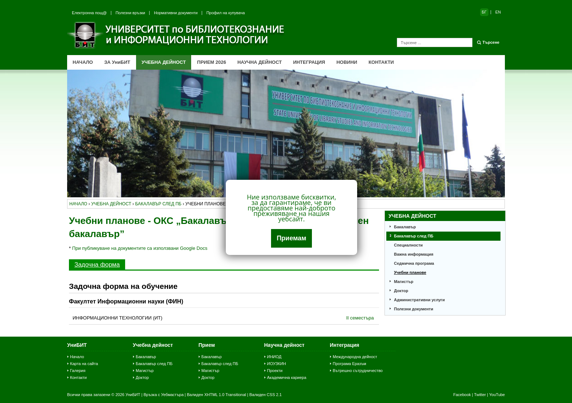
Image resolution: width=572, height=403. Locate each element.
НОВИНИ (346, 62)
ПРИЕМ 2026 (211, 62)
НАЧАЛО (83, 62)
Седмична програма (414, 263)
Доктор (401, 290)
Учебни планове (410, 272)
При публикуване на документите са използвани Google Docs (140, 248)
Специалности (408, 245)
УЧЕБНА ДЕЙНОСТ (164, 62)
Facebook (462, 394)
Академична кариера (286, 377)
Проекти (274, 370)
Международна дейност (355, 356)
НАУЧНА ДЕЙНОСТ (259, 62)
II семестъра (360, 318)
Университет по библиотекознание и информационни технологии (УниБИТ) (176, 35)
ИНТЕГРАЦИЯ (309, 62)
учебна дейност (111, 203)
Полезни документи (413, 309)
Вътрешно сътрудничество (358, 370)
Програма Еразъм (349, 363)
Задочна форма (97, 264)
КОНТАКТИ (381, 62)
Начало (77, 356)
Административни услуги (419, 300)
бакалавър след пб (158, 203)
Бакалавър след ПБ (413, 236)
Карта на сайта (84, 363)
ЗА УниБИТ (117, 62)
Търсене (491, 42)
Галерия (77, 370)
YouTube (497, 394)
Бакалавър (405, 227)
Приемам (291, 238)
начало (78, 203)
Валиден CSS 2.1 (265, 394)
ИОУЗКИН (276, 363)
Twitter (480, 394)
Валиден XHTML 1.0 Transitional (216, 394)
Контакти (78, 377)
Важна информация (413, 254)
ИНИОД (274, 356)
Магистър (403, 281)
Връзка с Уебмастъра (163, 394)
